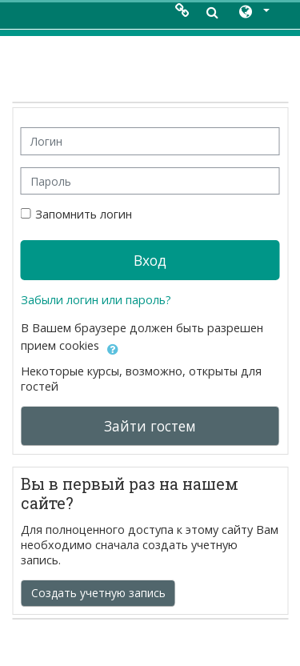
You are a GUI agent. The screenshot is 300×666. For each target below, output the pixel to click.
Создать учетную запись (98, 592)
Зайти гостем (150, 425)
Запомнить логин (83, 214)
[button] (253, 13)
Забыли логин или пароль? (96, 299)
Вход (150, 260)
